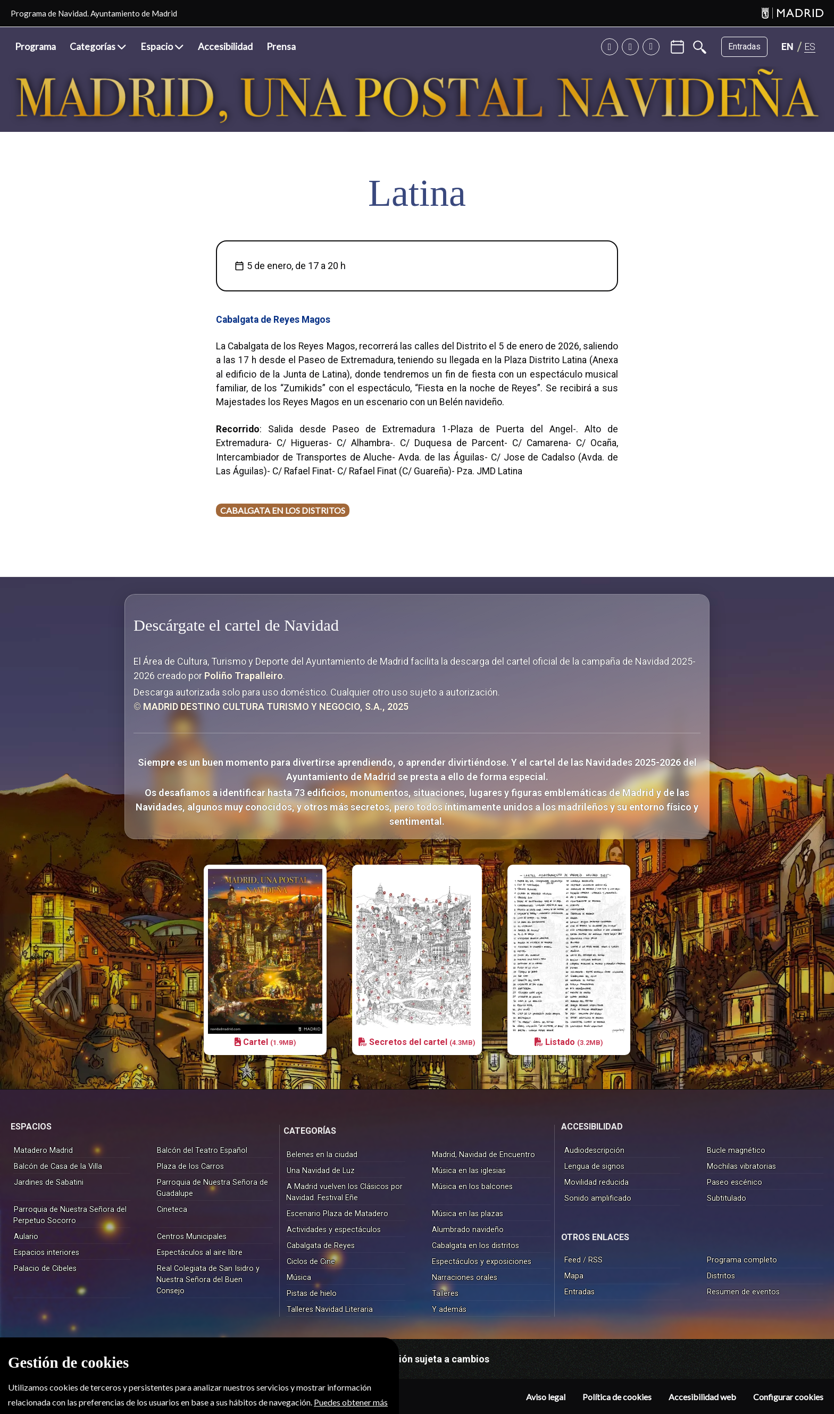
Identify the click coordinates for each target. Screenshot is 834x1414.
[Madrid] (792, 13)
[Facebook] (651, 46)
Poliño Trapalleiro (243, 675)
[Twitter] (609, 46)
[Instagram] (630, 46)
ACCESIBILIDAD (592, 1125)
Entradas (744, 46)
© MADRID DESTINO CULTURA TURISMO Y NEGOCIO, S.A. (126, 1389)
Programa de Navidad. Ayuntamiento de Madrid (94, 13)
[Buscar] (699, 47)
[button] (98, 46)
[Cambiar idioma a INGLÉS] (787, 46)
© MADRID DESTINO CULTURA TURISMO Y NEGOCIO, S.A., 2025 (272, 706)
